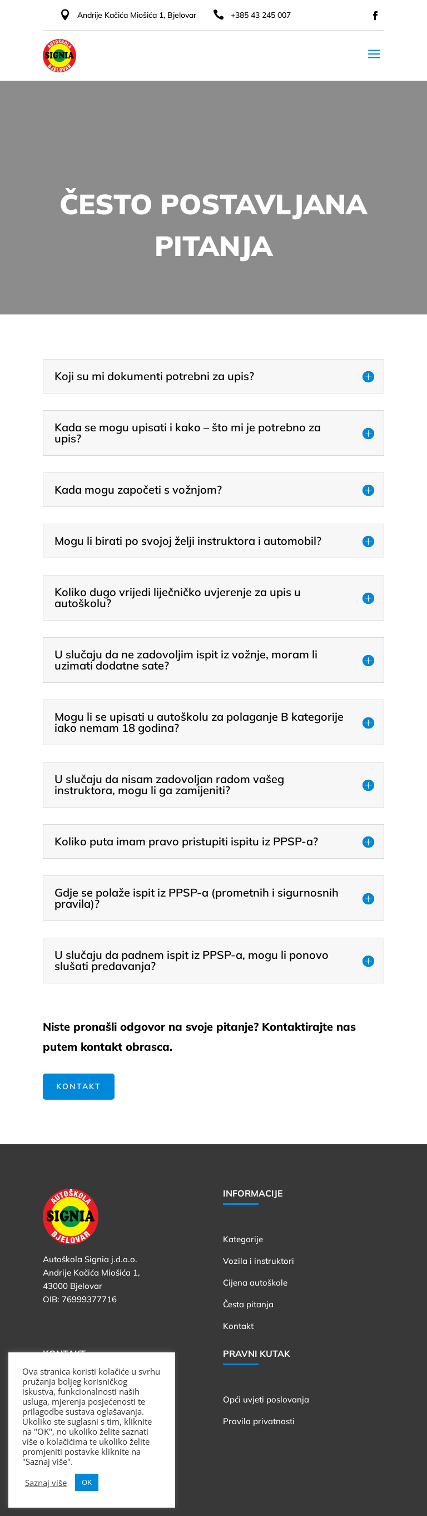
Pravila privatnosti (259, 1421)
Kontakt (78, 1086)
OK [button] (87, 1482)
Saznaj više (46, 1483)
